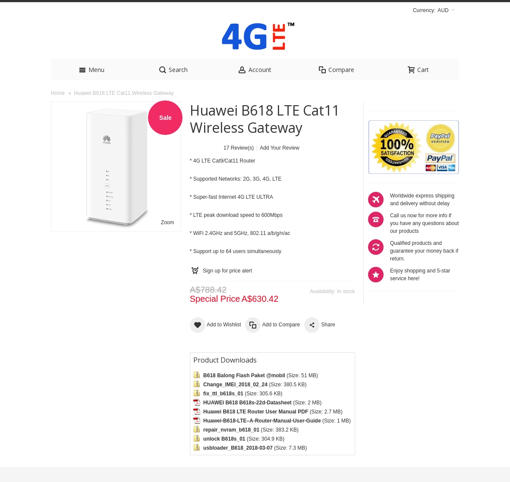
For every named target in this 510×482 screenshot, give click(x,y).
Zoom (167, 238)
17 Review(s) (239, 163)
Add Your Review (279, 163)
